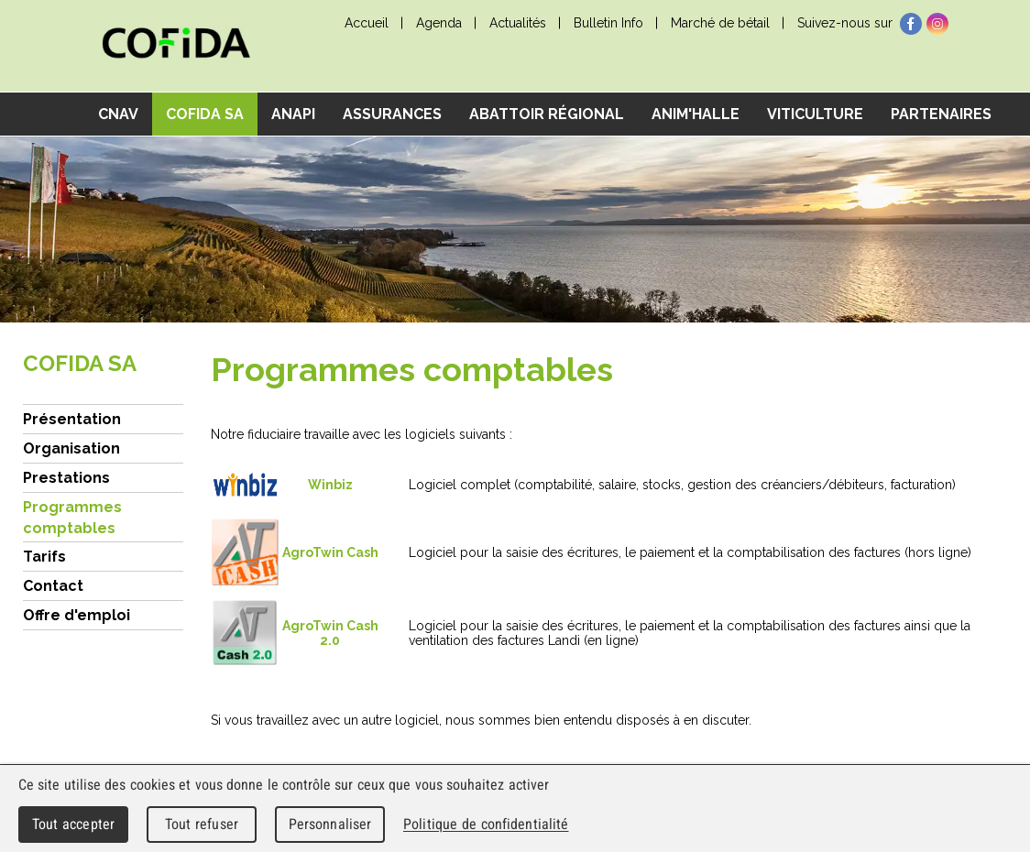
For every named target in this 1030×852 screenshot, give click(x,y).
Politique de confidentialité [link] (485, 824)
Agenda (439, 23)
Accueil (367, 23)
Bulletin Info (608, 23)
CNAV (118, 114)
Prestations (66, 477)
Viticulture (815, 114)
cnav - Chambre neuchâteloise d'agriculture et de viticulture (176, 46)
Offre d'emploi (76, 615)
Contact (53, 586)
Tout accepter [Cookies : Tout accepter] (73, 824)
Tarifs (44, 556)
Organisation (71, 448)
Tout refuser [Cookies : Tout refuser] (201, 824)
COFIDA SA (205, 114)
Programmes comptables (72, 517)
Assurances (392, 114)
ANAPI (293, 114)
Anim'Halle (696, 114)
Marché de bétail (720, 23)
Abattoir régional (546, 114)
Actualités (517, 23)
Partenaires (941, 114)
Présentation (72, 419)
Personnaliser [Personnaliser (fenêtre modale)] (330, 824)
